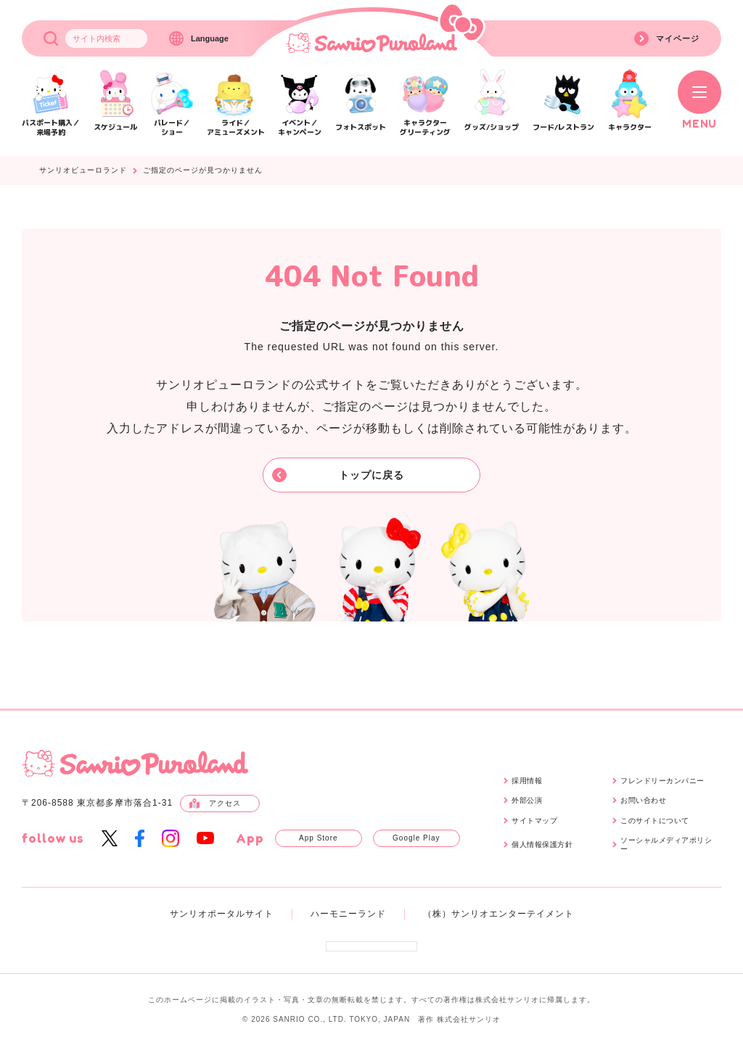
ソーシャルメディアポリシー (666, 844)
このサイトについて (654, 821)
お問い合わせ (643, 800)
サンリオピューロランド (83, 170)
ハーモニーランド (348, 914)
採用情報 (527, 781)
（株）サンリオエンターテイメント (498, 914)
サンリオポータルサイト (222, 914)
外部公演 (527, 800)
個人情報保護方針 (542, 844)
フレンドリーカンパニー (662, 781)
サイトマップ (534, 821)
